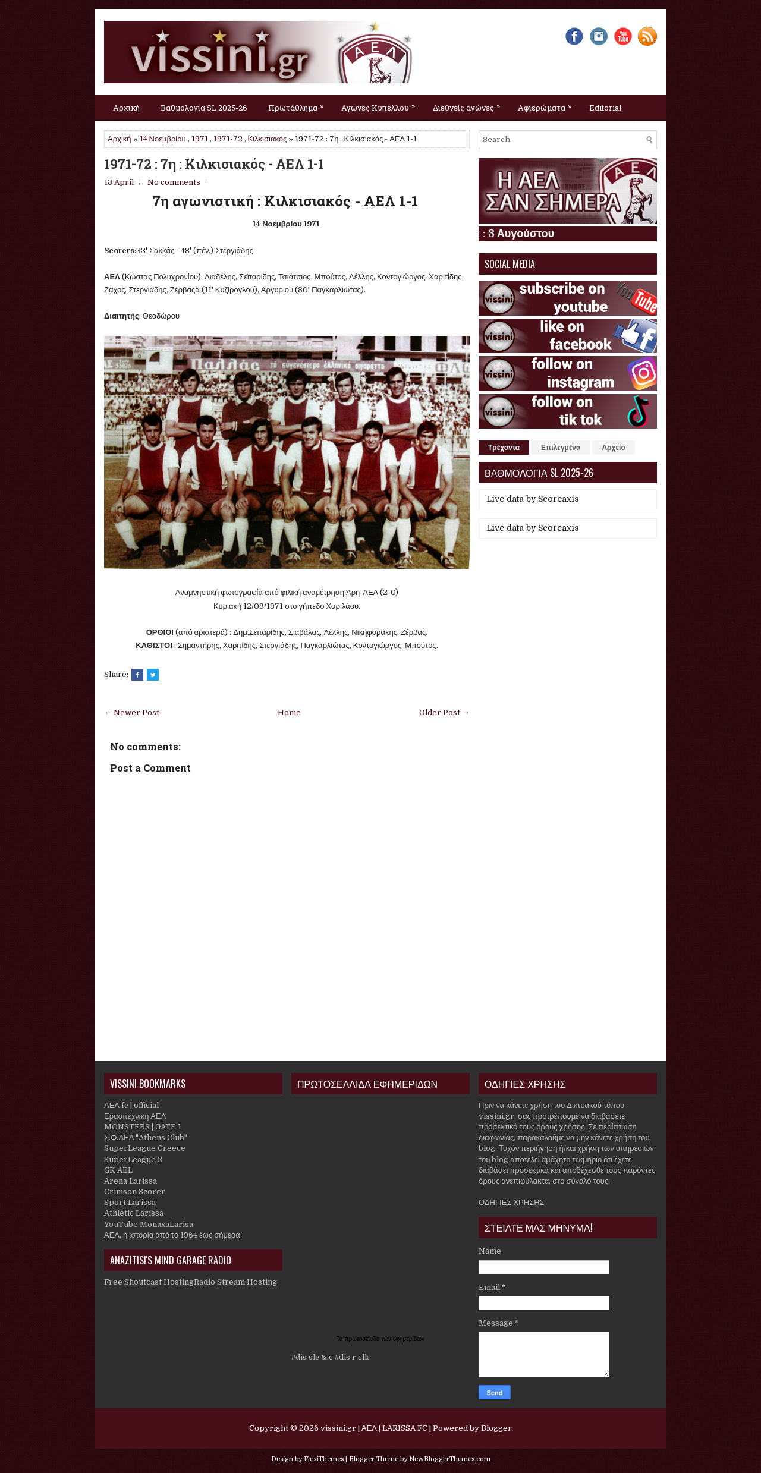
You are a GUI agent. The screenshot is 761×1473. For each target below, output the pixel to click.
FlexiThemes (324, 1459)
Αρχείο (613, 447)
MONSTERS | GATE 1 (142, 1126)
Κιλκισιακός (267, 138)
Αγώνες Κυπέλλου (381, 104)
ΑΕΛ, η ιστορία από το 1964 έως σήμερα (172, 1234)
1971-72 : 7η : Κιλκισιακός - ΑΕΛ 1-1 (214, 164)
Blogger (496, 1428)
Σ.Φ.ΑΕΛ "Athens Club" (145, 1137)
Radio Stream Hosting (235, 1281)
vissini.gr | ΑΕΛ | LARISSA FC (373, 1428)
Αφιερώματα (547, 104)
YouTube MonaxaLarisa (148, 1224)
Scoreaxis (558, 498)
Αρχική (126, 107)
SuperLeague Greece (144, 1148)
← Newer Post (131, 712)
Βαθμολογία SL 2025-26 (204, 107)
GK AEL (118, 1170)
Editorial (605, 107)
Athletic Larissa (133, 1212)
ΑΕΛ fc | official (131, 1105)
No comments (173, 182)
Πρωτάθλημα (298, 104)
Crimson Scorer (134, 1191)
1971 (199, 138)
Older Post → (444, 712)
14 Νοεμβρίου (163, 138)
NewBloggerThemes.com (449, 1459)
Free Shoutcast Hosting (149, 1281)
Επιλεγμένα (560, 447)
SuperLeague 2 (133, 1159)
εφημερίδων (408, 1339)
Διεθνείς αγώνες (469, 104)
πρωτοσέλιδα (363, 1339)
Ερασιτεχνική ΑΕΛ (135, 1116)
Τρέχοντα (504, 447)
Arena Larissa (130, 1180)
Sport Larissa (130, 1202)
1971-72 (228, 138)
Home (289, 712)
